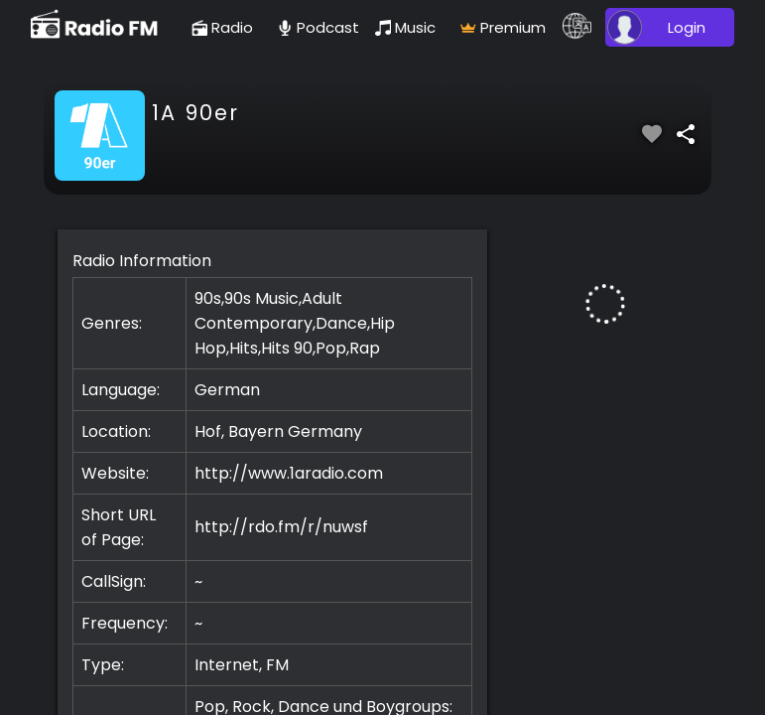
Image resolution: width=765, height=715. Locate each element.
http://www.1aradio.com (288, 473)
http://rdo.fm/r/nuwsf (281, 526)
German (227, 389)
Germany (325, 431)
